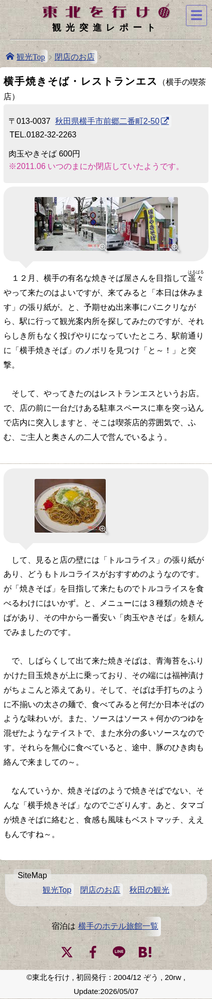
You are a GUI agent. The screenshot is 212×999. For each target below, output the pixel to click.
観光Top (31, 56)
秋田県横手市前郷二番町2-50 (107, 121)
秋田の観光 (149, 890)
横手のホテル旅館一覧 (118, 926)
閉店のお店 (75, 57)
